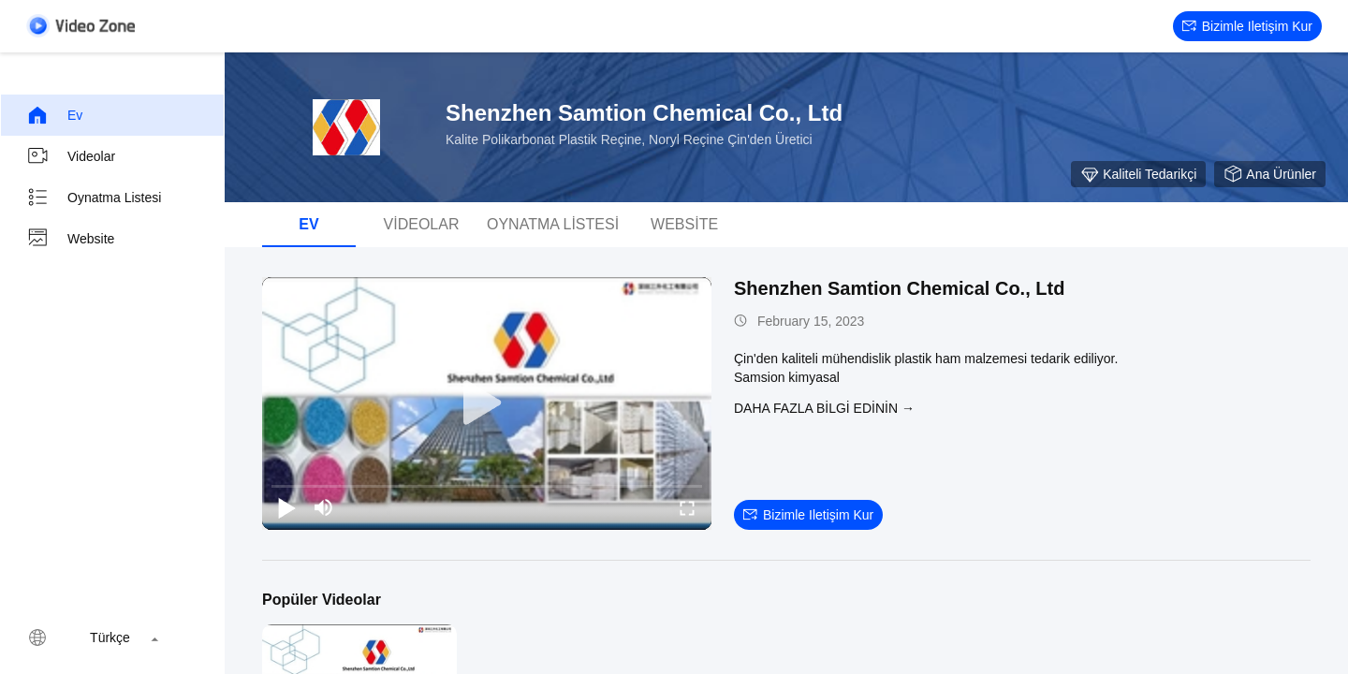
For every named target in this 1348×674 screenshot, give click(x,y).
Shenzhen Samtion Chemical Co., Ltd (899, 288)
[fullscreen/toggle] (687, 507)
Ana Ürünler (1269, 174)
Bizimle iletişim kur (1247, 26)
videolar (70, 156)
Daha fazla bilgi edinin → (824, 408)
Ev (54, 115)
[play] (486, 403)
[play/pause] (286, 507)
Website (70, 238)
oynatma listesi (93, 197)
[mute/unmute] (324, 507)
